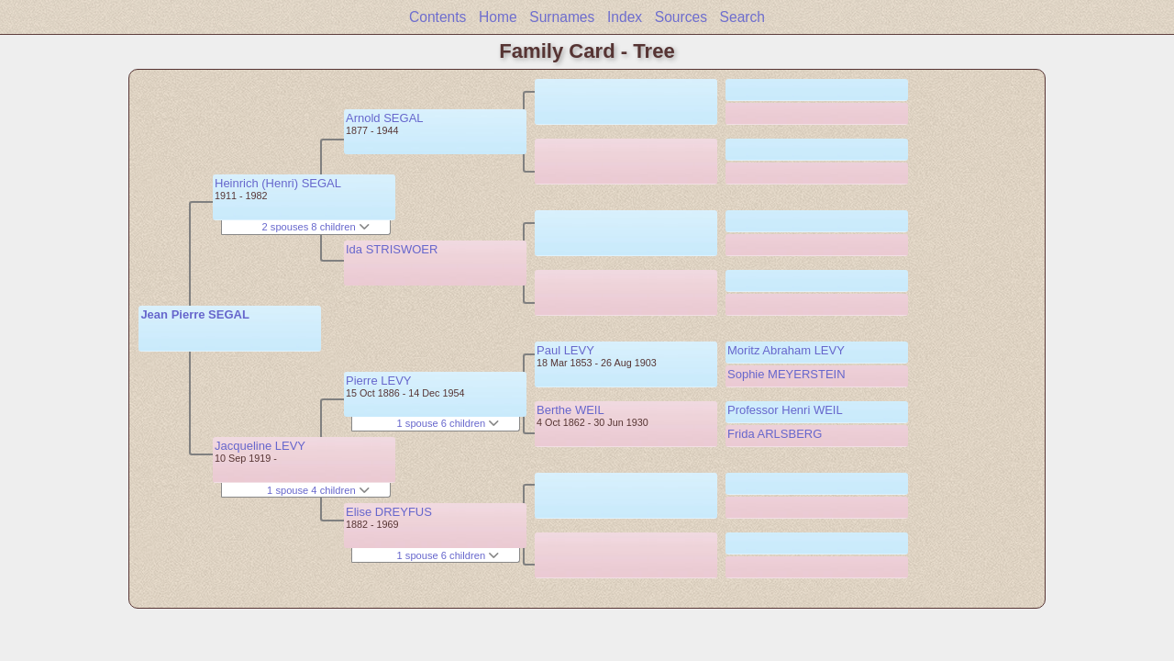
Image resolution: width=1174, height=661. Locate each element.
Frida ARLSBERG (774, 434)
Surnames (561, 17)
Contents (437, 17)
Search (742, 17)
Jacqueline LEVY (260, 446)
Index (624, 17)
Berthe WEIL (570, 410)
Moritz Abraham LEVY (786, 350)
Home (498, 17)
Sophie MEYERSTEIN (786, 374)
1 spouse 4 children (318, 490)
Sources (681, 17)
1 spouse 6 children (448, 423)
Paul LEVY (565, 350)
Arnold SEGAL (385, 118)
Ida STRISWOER (391, 249)
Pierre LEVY (379, 380)
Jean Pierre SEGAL (194, 314)
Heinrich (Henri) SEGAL (278, 183)
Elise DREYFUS (389, 512)
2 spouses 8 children (316, 226)
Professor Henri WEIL (785, 410)
